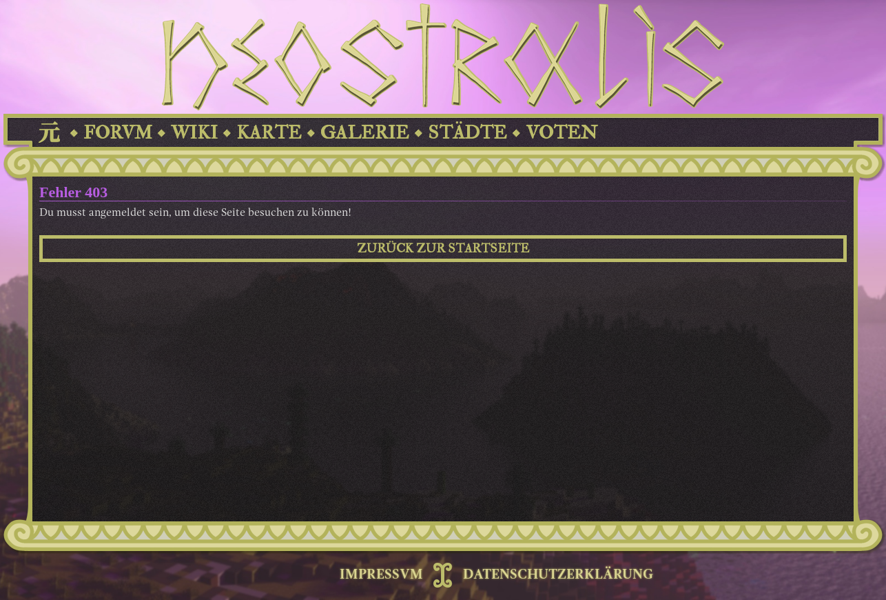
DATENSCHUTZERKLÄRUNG (558, 575)
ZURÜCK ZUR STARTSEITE (443, 249)
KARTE (269, 132)
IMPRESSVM (381, 575)
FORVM (117, 132)
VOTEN (561, 132)
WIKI (194, 132)
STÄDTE (467, 132)
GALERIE (364, 132)
